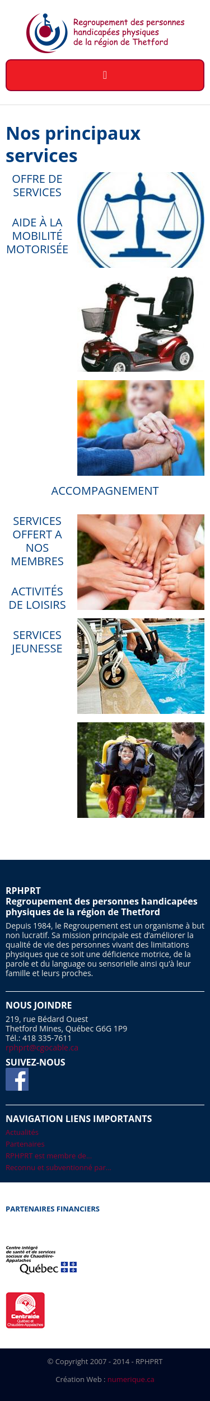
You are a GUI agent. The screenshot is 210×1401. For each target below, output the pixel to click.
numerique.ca (131, 1379)
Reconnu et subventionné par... (58, 1167)
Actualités (22, 1132)
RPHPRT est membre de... (49, 1156)
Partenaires (25, 1144)
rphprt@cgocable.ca (42, 1047)
